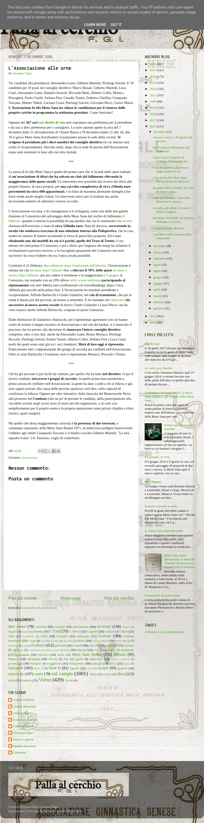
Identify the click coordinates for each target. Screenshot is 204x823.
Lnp (67, 650)
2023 (153, 82)
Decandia (68, 640)
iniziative (18, 650)
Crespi (32, 640)
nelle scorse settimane (85, 280)
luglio (157, 271)
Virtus (45, 680)
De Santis (54, 640)
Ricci (112, 663)
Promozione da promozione (162, 595)
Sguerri (74, 668)
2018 (153, 114)
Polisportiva (76, 663)
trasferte (26, 680)
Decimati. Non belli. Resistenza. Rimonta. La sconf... (173, 219)
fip (128, 640)
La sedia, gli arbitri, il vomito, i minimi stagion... (173, 210)
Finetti (119, 640)
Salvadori (15, 668)
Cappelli (92, 631)
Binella (37, 631)
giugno (158, 277)
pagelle (79, 659)
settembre (160, 258)
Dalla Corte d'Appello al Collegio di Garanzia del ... (172, 159)
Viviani (69, 680)
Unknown (19, 752)
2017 (153, 120)
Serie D (55, 668)
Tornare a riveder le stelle (161, 506)
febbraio (159, 302)
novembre (160, 246)
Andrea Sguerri (23, 713)
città (11, 636)
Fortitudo (13, 645)
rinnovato (117, 300)
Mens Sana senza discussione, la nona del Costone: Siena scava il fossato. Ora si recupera (179, 561)
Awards (126, 626)
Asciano (59, 626)
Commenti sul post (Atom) (39, 607)
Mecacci (43, 654)
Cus (43, 640)
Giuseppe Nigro (23, 733)
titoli (11, 680)
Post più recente (22, 597)
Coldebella (28, 636)
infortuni (129, 645)
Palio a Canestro (120, 659)
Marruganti (22, 654)
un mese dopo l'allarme (46, 270)
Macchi (81, 650)
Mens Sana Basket (87, 654)
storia (38, 674)
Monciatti (34, 659)
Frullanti (38, 645)
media (60, 654)
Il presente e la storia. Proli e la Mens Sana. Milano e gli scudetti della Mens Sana (169, 396)
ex (107, 640)
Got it (116, 25)
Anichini (40, 626)
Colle (44, 636)
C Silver (74, 631)
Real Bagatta (153, 482)
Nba (66, 659)
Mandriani (127, 650)
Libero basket (52, 650)
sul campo (62, 673)
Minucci (13, 659)
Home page (70, 597)
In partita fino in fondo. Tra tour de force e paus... (173, 189)
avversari (104, 626)
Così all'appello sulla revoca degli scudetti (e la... (171, 169)
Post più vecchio (119, 597)
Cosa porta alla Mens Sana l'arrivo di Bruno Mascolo (171, 179)
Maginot (98, 650)
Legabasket (34, 650)
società (103, 668)
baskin (25, 631)
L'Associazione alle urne (168, 228)
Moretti (53, 659)
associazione (30, 457)
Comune (62, 636)
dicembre (159, 132)
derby (81, 640)
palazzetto (96, 659)
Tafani (93, 674)
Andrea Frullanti (23, 700)
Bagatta (12, 631)
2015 (153, 316)
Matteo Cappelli (23, 739)
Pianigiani (36, 663)
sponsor (122, 668)
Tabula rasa (152, 343)
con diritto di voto (52, 122)
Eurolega (96, 640)
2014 (153, 322)
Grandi (77, 645)
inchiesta (111, 645)
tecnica (107, 674)
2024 (153, 76)
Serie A (38, 668)
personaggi (15, 663)
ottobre (158, 252)
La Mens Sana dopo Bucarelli (164, 531)
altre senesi (17, 626)
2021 (153, 95)
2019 (153, 107)
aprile (157, 289)
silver (90, 668)
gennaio (158, 308)
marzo (157, 296)
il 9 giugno (111, 275)
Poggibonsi (54, 663)
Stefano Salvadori (24, 746)
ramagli (97, 663)
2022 (153, 89)
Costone (104, 636)
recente (127, 221)
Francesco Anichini (25, 719)
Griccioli (94, 645)
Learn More (95, 25)
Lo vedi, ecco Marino (158, 368)
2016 (153, 126)
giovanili (60, 645)
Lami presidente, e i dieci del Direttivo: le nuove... (171, 199)
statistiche (16, 674)
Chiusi (124, 631)
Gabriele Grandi (23, 726)
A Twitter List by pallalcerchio (164, 632)
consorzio (83, 636)
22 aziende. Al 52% (157, 457)
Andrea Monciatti (24, 706)
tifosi (121, 674)
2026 (153, 64)
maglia (111, 650)
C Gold (55, 631)
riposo (127, 663)
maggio (158, 283)
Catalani (109, 631)
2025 (153, 70)
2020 (153, 101)
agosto (158, 264)
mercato (120, 654)
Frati (24, 645)
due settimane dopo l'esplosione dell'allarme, (75, 265)
